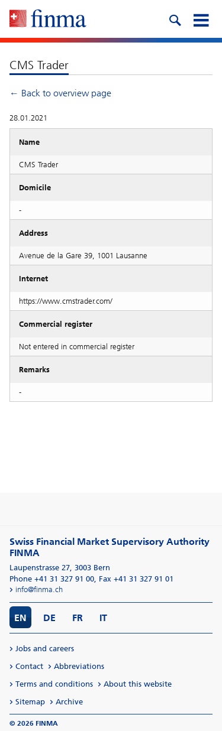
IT (103, 617)
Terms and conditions (54, 684)
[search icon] (174, 19)
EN (20, 617)
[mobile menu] (201, 19)
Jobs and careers (44, 648)
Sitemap (30, 701)
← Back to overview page (60, 93)
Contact (29, 666)
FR (77, 617)
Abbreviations (79, 666)
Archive (69, 701)
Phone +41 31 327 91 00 (51, 578)
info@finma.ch (39, 589)
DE (49, 617)
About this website (138, 684)
